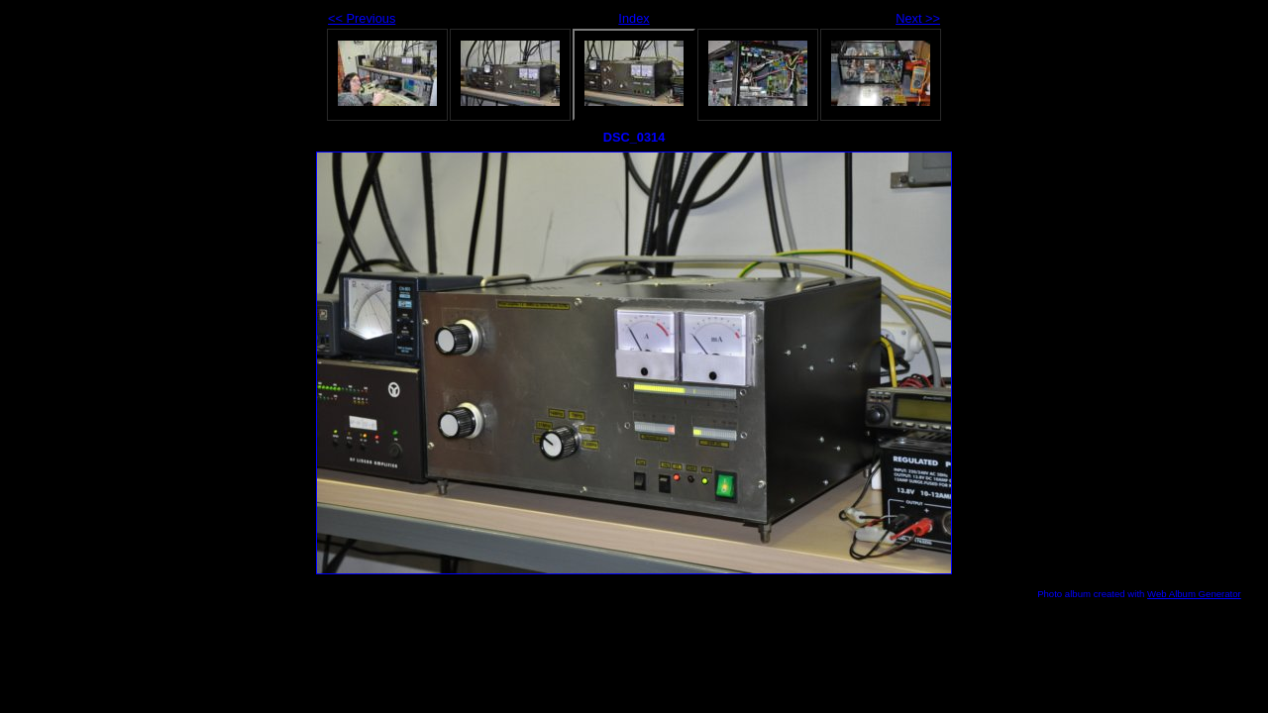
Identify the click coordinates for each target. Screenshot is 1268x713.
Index (633, 18)
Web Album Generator (1194, 593)
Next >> (918, 18)
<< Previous (361, 18)
